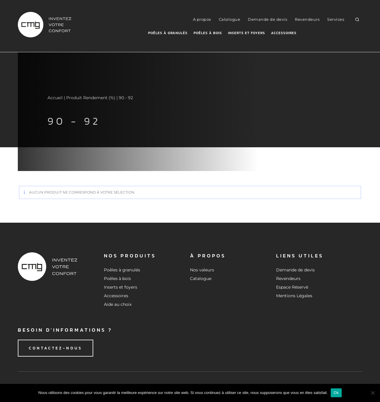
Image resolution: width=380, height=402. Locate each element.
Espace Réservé (292, 287)
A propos (202, 19)
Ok (336, 392)
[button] (357, 19)
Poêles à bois (208, 33)
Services (335, 19)
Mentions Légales (294, 295)
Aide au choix (118, 304)
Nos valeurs (202, 270)
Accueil (55, 97)
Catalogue (229, 19)
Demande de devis (267, 19)
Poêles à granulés (168, 33)
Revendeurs (307, 19)
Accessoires (284, 33)
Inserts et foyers (246, 33)
